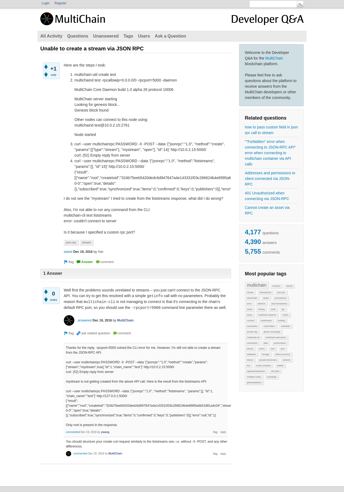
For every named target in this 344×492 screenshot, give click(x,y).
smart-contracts (263, 365)
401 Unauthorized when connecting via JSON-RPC (267, 196)
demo (261, 348)
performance (280, 343)
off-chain (275, 371)
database (251, 354)
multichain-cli (253, 337)
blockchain (252, 298)
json (283, 348)
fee (248, 365)
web (273, 348)
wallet (266, 298)
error (249, 303)
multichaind (266, 320)
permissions (280, 298)
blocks (250, 348)
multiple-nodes (254, 377)
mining (261, 309)
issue (249, 315)
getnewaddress (254, 382)
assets (289, 286)
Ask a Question (170, 36)
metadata (285, 326)
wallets (280, 365)
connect (251, 320)
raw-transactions (279, 303)
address (261, 303)
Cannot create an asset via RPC (267, 210)
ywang (105, 432)
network (286, 360)
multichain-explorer (267, 315)
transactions (265, 292)
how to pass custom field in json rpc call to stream (271, 130)
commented (73, 432)
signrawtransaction (256, 371)
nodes (285, 315)
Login (45, 3)
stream (250, 292)
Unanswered (106, 36)
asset (249, 309)
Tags (128, 36)
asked (68, 252)
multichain (256, 285)
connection (252, 343)
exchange (272, 377)
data (265, 343)
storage (265, 354)
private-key (252, 332)
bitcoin (250, 360)
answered (85, 320)
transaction (252, 326)
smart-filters (269, 326)
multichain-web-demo (276, 337)
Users (144, 36)
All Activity (51, 36)
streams (276, 286)
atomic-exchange (272, 332)
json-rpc (281, 292)
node (273, 309)
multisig (281, 320)
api (283, 309)
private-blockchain (268, 360)
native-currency (282, 354)
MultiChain (274, 58)
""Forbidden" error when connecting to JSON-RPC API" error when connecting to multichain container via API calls (270, 152)
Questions (77, 36)
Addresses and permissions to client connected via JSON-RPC (270, 178)
